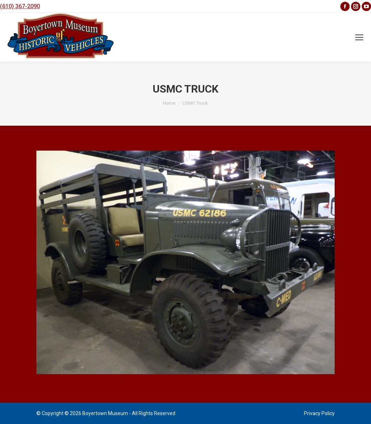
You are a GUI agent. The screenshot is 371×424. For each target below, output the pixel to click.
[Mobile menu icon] (359, 37)
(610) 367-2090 (20, 6)
